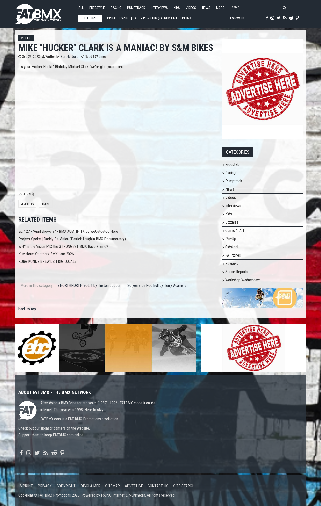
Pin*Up (230, 238)
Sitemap (112, 486)
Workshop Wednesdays (243, 280)
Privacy (45, 486)
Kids (177, 8)
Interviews (159, 8)
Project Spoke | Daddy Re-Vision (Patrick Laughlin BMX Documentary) (72, 239)
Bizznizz (231, 222)
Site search (183, 486)
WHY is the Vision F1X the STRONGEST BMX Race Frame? (63, 246)
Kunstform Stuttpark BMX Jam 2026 (46, 254)
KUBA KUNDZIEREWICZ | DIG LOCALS (47, 261)
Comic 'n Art (234, 230)
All (81, 8)
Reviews (231, 263)
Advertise (134, 486)
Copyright (66, 486)
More (220, 8)
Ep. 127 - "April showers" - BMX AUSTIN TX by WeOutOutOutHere (68, 231)
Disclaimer (90, 486)
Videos (191, 8)
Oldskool (231, 247)
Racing (116, 8)
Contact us (158, 486)
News (206, 8)
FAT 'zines (233, 255)
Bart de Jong (69, 57)
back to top (27, 309)
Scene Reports (236, 271)
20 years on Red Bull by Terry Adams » (156, 285)
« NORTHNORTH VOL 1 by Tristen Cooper (89, 285)
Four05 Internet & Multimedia (123, 495)
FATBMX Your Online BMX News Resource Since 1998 (44, 12)
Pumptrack (136, 8)
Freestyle (97, 8)
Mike (46, 204)
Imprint (26, 486)
